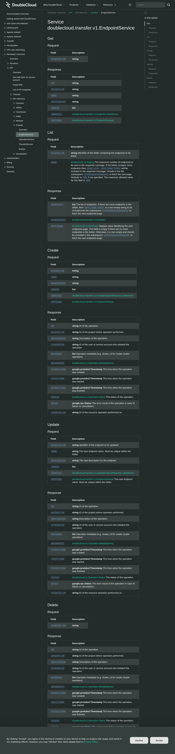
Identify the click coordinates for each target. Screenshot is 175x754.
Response (153, 32)
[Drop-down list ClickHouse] (26, 112)
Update (150, 64)
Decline (139, 740)
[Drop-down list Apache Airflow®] (21, 36)
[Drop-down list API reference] (24, 99)
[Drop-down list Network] (26, 121)
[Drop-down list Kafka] (26, 116)
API (70, 13)
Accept (159, 740)
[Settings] (130, 5)
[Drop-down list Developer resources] (21, 54)
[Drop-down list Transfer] (21, 41)
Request (152, 28)
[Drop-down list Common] (26, 103)
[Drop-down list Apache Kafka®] (21, 32)
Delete (149, 78)
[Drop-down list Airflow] (26, 107)
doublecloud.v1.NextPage (85, 226)
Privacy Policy (91, 742)
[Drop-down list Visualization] (21, 45)
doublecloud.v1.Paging (82, 162)
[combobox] (150, 4)
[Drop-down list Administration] (21, 158)
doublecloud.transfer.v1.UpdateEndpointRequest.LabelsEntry (103, 473)
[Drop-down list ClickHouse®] (21, 28)
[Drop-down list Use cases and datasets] (21, 23)
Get (148, 23)
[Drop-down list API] (23, 68)
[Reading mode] (146, 13)
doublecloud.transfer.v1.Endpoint (88, 219)
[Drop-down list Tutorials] (24, 94)
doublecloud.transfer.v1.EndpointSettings (93, 120)
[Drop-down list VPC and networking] (21, 50)
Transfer (94, 13)
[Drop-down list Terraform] (23, 63)
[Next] (113, 5)
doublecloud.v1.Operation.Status (88, 397)
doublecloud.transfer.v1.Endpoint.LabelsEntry (95, 114)
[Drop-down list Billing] (21, 162)
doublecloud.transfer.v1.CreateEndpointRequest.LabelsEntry (102, 295)
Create (150, 51)
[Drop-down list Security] (21, 167)
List (148, 37)
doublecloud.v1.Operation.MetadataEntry (93, 363)
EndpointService (108, 13)
